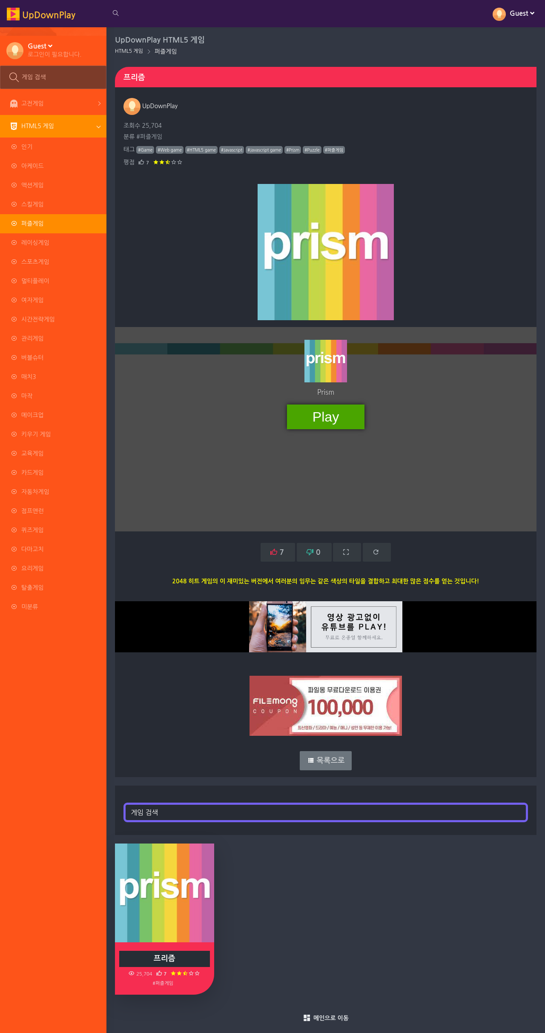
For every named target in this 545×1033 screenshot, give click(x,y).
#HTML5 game (201, 150)
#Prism (292, 150)
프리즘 (164, 958)
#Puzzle (311, 150)
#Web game (170, 150)
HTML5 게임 (129, 51)
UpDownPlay (150, 106)
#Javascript (231, 150)
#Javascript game (264, 150)
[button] (55, 49)
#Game (145, 150)
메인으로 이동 (326, 1018)
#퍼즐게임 (149, 137)
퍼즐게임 (166, 52)
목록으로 (326, 760)
